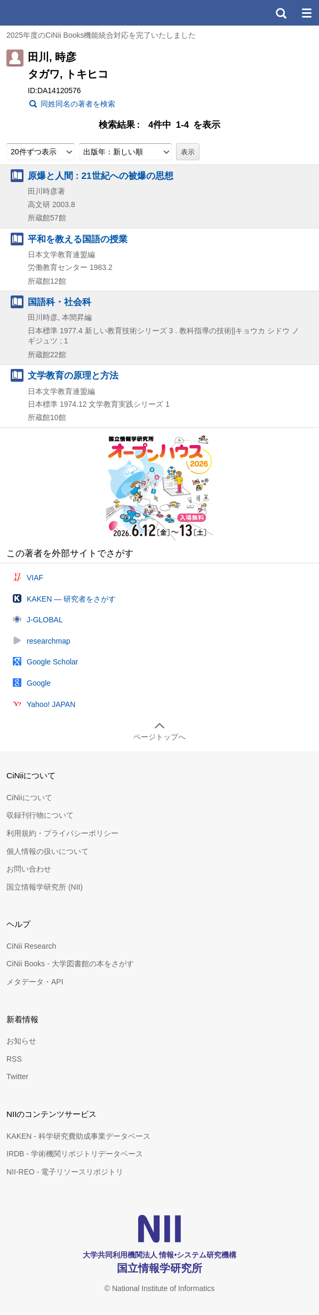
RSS (14, 1059)
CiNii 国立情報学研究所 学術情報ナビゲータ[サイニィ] (47, 13)
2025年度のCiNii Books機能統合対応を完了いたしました (101, 35)
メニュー (306, 12)
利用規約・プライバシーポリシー (62, 833)
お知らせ (21, 1041)
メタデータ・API (34, 981)
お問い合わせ (28, 869)
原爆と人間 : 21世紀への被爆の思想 (100, 175)
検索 (280, 12)
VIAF (35, 577)
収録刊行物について (40, 815)
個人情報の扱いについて (47, 851)
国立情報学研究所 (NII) (44, 887)
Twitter (17, 1076)
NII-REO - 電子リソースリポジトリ (64, 1172)
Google (39, 683)
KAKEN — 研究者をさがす (71, 599)
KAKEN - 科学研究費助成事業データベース (78, 1136)
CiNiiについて (29, 797)
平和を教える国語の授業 (77, 239)
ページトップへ (159, 737)
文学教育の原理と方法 (73, 375)
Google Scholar (52, 662)
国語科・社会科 (59, 302)
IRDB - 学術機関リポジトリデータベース (74, 1153)
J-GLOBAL (45, 619)
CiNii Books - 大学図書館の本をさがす (70, 963)
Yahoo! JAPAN (51, 704)
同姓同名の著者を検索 (78, 104)
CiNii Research (31, 946)
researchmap (48, 641)
